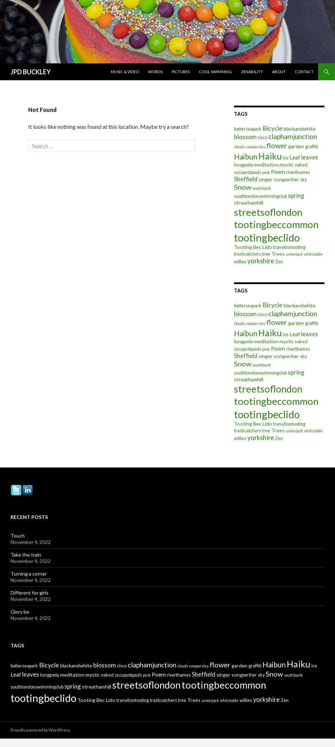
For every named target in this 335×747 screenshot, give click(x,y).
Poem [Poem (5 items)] (278, 172)
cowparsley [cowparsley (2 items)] (255, 146)
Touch (18, 536)
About (279, 71)
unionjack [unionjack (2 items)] (294, 254)
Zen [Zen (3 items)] (279, 261)
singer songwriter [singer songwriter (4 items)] (279, 179)
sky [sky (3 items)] (303, 179)
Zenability (252, 71)
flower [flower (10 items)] (276, 145)
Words (155, 71)
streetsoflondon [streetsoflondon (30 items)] (268, 212)
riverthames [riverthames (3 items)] (298, 172)
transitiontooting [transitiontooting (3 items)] (289, 247)
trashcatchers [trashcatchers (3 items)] (247, 254)
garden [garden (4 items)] (296, 146)
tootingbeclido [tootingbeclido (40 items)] (267, 237)
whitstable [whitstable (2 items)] (313, 254)
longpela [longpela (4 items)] (243, 165)
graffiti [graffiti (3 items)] (311, 146)
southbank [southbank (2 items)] (261, 188)
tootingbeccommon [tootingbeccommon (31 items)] (276, 224)
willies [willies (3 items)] (240, 261)
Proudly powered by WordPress (40, 730)
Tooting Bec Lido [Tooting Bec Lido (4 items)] (253, 247)
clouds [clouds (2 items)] (239, 146)
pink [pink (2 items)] (266, 172)
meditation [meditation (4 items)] (266, 165)
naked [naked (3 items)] (301, 165)
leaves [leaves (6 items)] (309, 157)
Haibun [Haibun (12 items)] (245, 156)
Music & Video (125, 71)
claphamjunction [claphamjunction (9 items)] (292, 136)
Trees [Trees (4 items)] (278, 254)
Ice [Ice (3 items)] (286, 158)
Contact (304, 71)
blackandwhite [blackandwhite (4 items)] (300, 129)
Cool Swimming (215, 71)
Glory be (20, 612)
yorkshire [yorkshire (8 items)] (260, 261)
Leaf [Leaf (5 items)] (295, 157)
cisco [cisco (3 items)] (262, 137)
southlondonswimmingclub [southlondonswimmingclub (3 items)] (260, 196)
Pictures (181, 71)
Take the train (26, 555)
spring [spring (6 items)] (296, 195)
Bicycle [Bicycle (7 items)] (273, 128)
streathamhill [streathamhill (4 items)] (248, 203)
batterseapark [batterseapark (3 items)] (247, 129)
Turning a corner (29, 574)
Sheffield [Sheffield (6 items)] (246, 179)
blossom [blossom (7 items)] (245, 136)
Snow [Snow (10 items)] (242, 187)
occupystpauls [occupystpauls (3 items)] (247, 172)
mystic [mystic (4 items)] (286, 165)
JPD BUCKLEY (31, 72)
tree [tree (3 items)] (266, 254)
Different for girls (30, 593)
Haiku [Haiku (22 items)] (270, 156)
